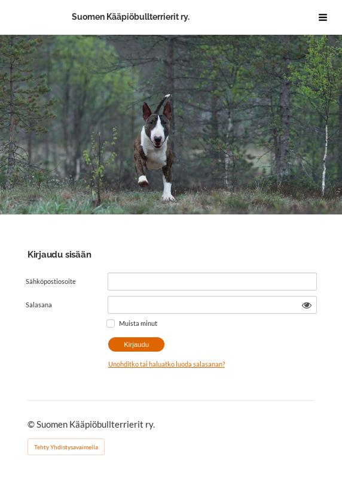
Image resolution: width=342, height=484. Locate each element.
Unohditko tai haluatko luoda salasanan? (166, 364)
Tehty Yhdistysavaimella (66, 446)
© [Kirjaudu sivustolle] (32, 424)
